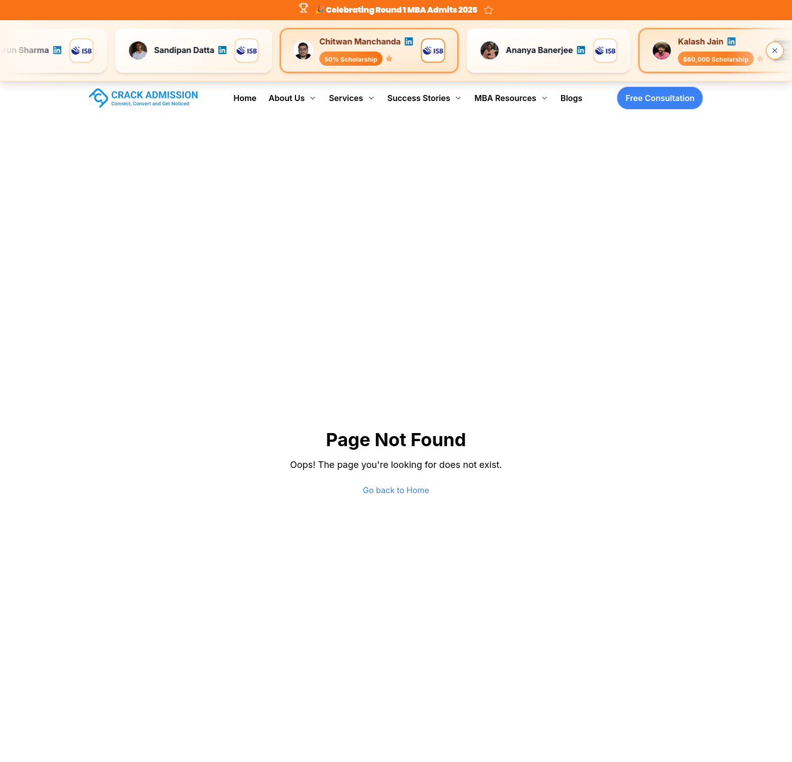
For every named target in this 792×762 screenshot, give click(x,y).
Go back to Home (396, 490)
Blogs (571, 98)
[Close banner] (775, 50)
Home (245, 98)
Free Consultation (660, 98)
